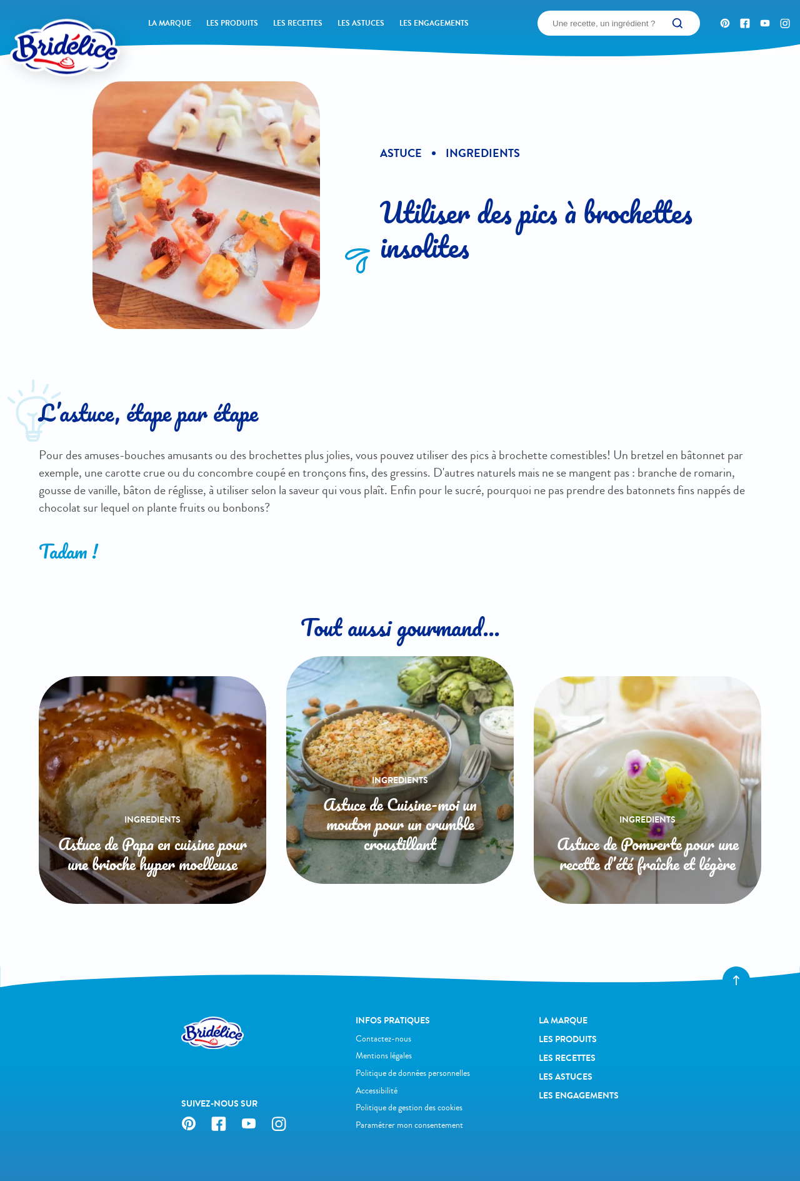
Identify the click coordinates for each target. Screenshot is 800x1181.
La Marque (169, 23)
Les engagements (434, 23)
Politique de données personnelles (413, 1073)
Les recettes (297, 23)
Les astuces (361, 23)
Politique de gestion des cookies (409, 1107)
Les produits (232, 23)
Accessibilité (377, 1091)
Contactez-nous (383, 1039)
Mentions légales (384, 1056)
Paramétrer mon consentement (409, 1125)
